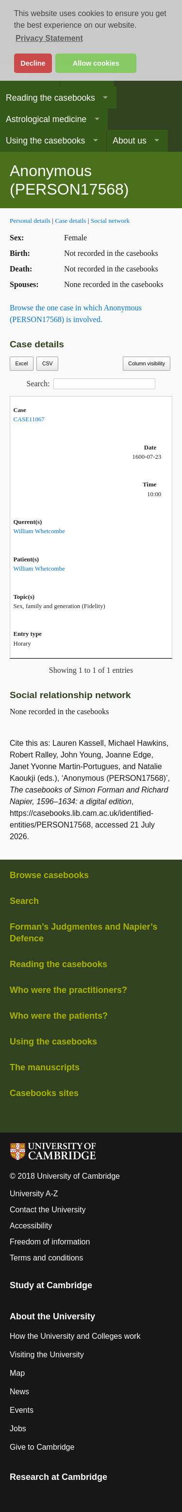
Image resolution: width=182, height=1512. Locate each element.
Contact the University (48, 1210)
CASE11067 (28, 419)
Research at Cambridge (58, 1477)
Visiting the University (47, 1354)
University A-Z (34, 1193)
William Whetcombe (39, 531)
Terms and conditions (46, 1258)
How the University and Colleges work (75, 1336)
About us (129, 140)
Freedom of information (50, 1242)
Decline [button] (32, 63)
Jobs (18, 1428)
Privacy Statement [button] (49, 38)
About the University (52, 1316)
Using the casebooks (45, 140)
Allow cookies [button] (96, 63)
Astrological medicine (46, 119)
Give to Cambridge (42, 1447)
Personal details (30, 220)
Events (21, 1410)
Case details (70, 220)
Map (17, 1373)
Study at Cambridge (51, 1285)
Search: (91, 383)
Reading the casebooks (50, 98)
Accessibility (31, 1226)
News (19, 1391)
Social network (110, 220)
